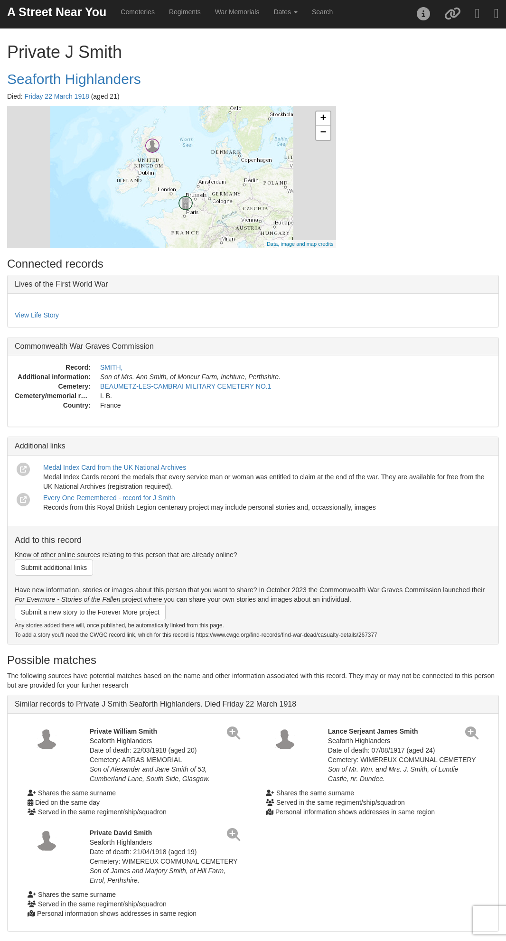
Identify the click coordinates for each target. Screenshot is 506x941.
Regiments (185, 12)
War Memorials (237, 12)
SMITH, (111, 367)
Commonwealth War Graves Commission (84, 346)
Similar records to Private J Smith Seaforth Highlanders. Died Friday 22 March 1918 (155, 704)
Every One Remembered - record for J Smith (109, 498)
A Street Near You (56, 12)
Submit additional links (54, 567)
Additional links (40, 446)
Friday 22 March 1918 (57, 96)
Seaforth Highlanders (74, 79)
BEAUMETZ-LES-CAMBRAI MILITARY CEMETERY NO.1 (185, 386)
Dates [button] (285, 12)
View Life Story (37, 315)
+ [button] (323, 119)
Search (322, 12)
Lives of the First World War (61, 284)
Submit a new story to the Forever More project (90, 612)
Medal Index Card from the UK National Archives (114, 467)
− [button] (323, 133)
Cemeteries (138, 12)
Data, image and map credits (300, 244)
